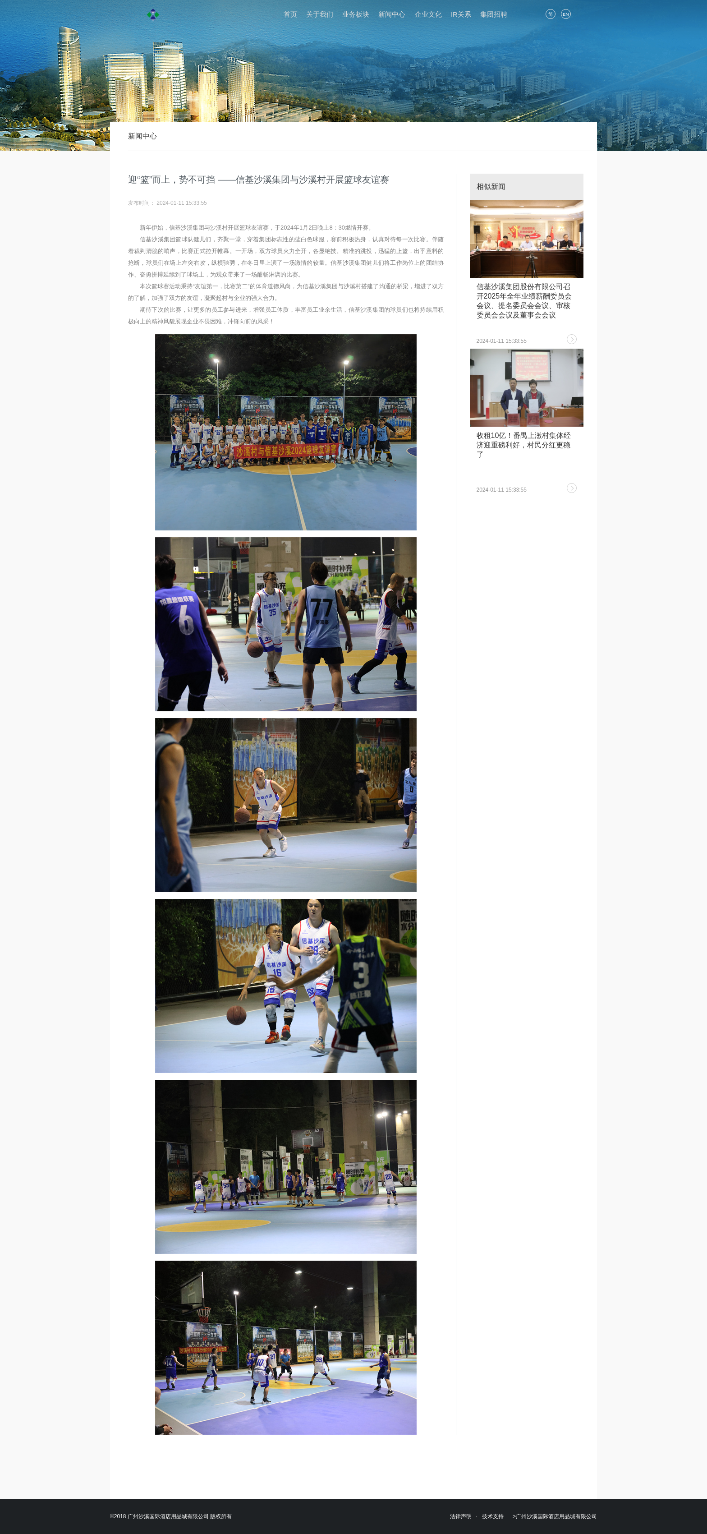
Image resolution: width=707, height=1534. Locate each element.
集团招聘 (493, 14)
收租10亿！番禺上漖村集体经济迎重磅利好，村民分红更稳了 (524, 445)
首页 (290, 14)
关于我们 (319, 14)
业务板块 (355, 14)
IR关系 (461, 14)
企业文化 (428, 14)
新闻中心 (391, 14)
